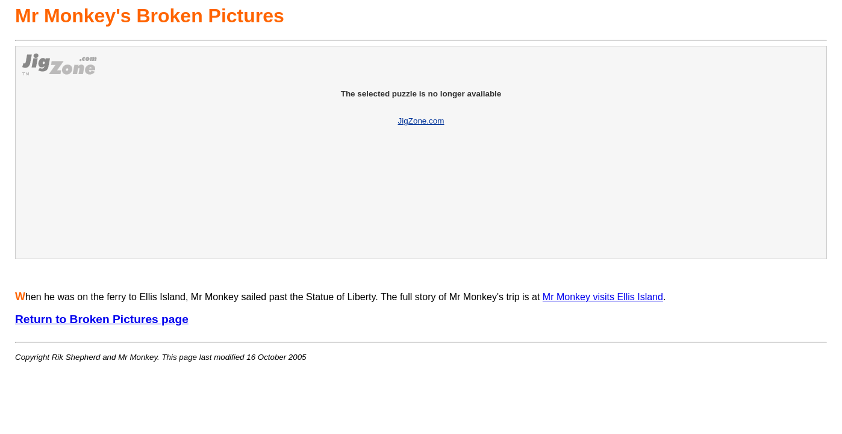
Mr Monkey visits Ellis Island (603, 297)
